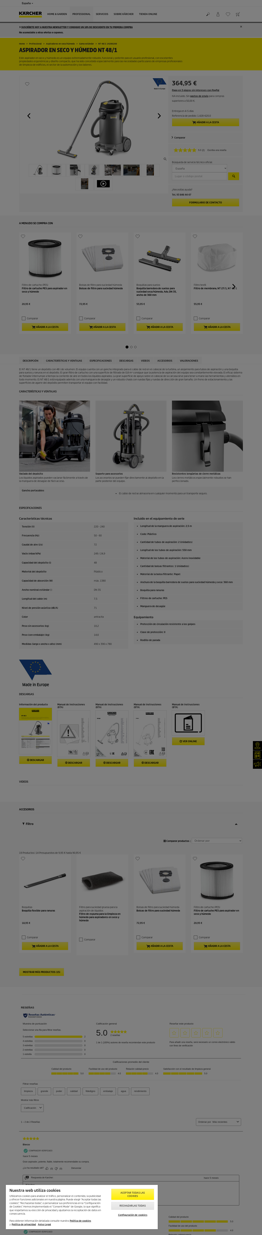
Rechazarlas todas (133, 1205)
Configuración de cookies (132, 1215)
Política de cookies (80, 1220)
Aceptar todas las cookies (132, 1194)
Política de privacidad (24, 1224)
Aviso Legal (44, 1224)
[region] (82, 1207)
